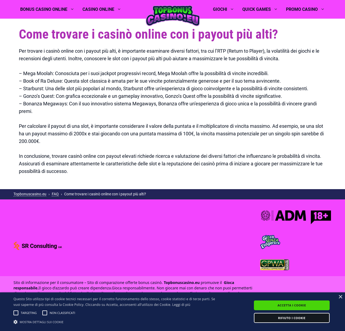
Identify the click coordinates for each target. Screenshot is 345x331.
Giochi (225, 9)
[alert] (172, 311)
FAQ (55, 194)
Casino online (103, 9)
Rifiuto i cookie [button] (291, 318)
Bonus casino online (49, 9)
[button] (16, 312)
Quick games (262, 9)
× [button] (340, 297)
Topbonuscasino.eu (29, 194)
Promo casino (307, 9)
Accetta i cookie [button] (292, 305)
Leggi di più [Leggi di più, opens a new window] (181, 304)
